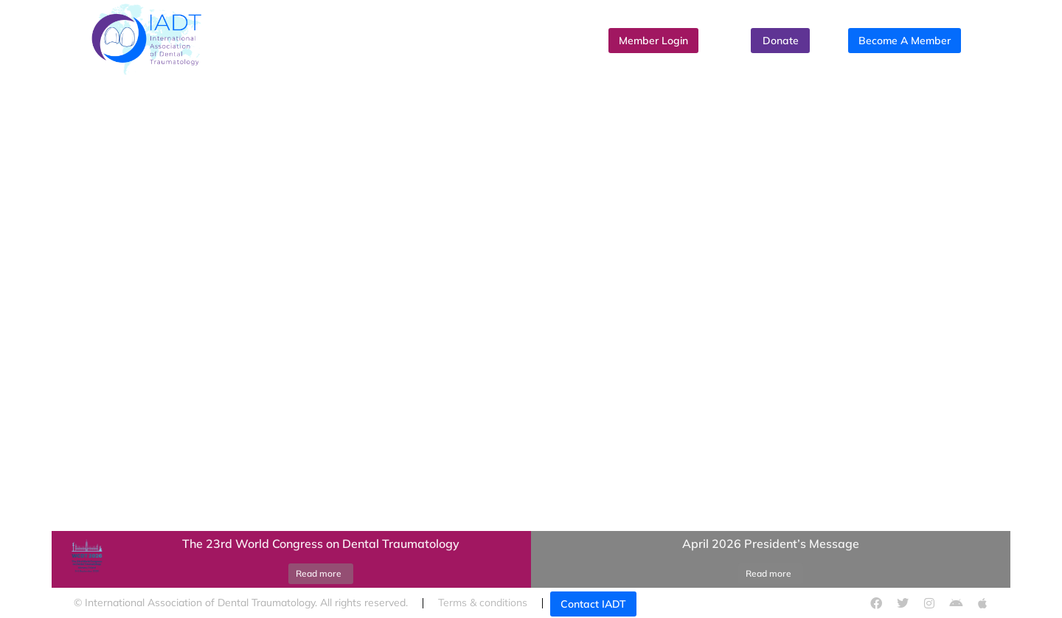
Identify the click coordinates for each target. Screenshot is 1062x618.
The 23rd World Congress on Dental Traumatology (320, 543)
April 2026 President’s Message (770, 543)
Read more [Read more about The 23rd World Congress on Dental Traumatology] (318, 573)
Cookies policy (722, 602)
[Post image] (84, 559)
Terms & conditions (482, 602)
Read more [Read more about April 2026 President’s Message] (768, 573)
